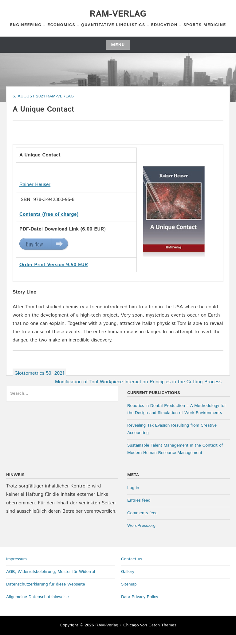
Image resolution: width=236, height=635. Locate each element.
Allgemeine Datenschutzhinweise (37, 597)
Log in (133, 488)
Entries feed (138, 500)
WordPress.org (141, 526)
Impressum (16, 559)
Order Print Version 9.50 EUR (53, 264)
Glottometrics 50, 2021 (39, 373)
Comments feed (142, 513)
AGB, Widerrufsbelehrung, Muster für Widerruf (50, 572)
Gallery (127, 572)
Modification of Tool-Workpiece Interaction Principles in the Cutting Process (138, 381)
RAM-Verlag (118, 14)
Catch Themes (162, 625)
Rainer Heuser (34, 184)
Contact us (131, 559)
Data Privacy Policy (139, 597)
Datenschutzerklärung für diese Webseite (45, 584)
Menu (118, 45)
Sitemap (129, 584)
